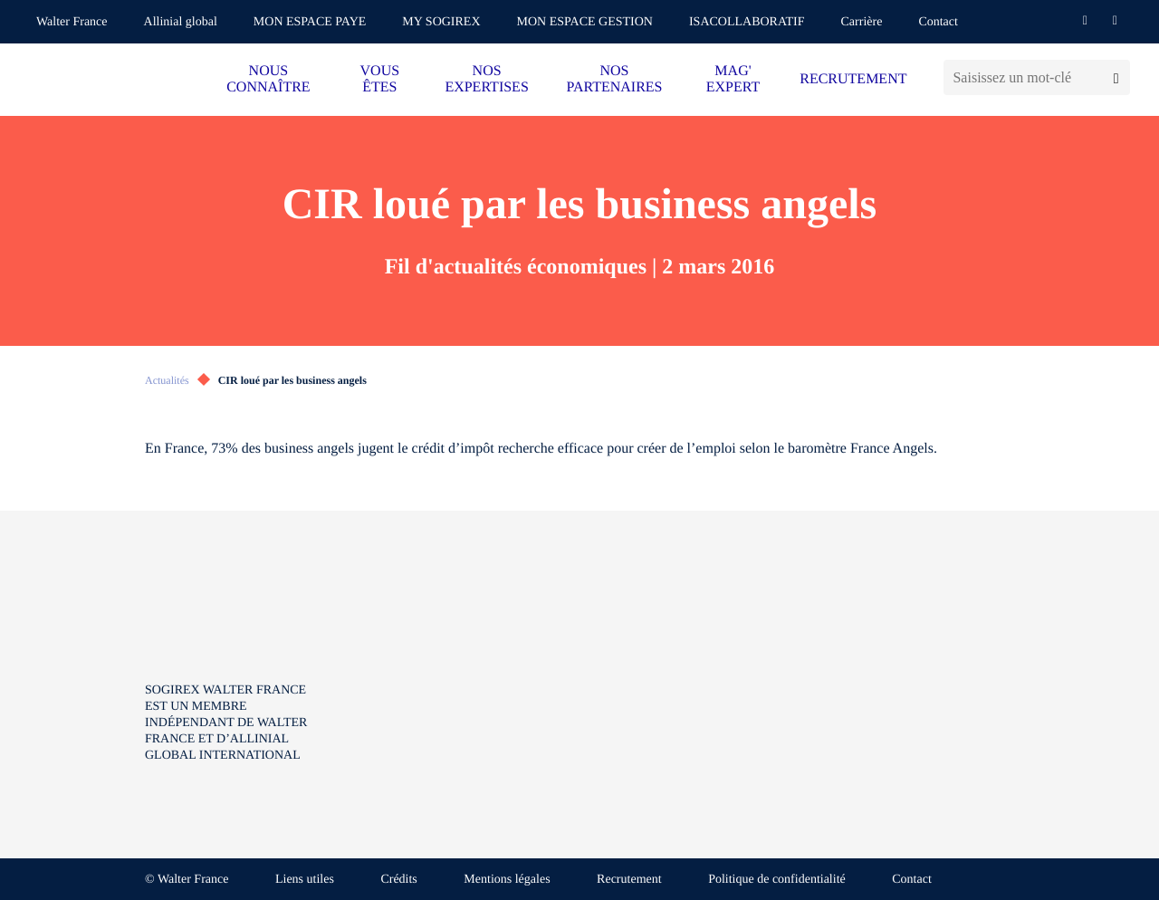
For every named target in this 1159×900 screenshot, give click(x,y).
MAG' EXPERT (733, 79)
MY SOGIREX (441, 22)
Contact (938, 22)
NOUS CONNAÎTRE (268, 79)
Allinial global (180, 22)
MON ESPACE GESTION (585, 22)
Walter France (72, 22)
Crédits (398, 879)
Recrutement (629, 879)
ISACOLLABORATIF (747, 22)
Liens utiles (304, 879)
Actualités (167, 380)
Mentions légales (507, 879)
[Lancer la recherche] (1116, 77)
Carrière (862, 22)
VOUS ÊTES (380, 79)
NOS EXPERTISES (486, 79)
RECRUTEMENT (853, 79)
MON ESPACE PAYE (310, 22)
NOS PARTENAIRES (614, 79)
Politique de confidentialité (777, 879)
